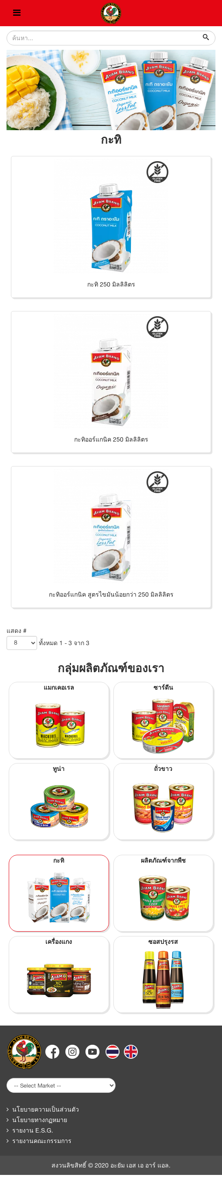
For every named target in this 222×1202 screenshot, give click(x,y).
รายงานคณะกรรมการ (42, 1140)
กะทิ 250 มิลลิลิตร (111, 284)
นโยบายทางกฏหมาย (39, 1119)
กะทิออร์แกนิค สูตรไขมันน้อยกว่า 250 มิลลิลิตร (111, 594)
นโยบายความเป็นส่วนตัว (45, 1109)
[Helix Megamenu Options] (16, 13)
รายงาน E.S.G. (32, 1130)
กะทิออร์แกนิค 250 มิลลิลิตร (111, 439)
